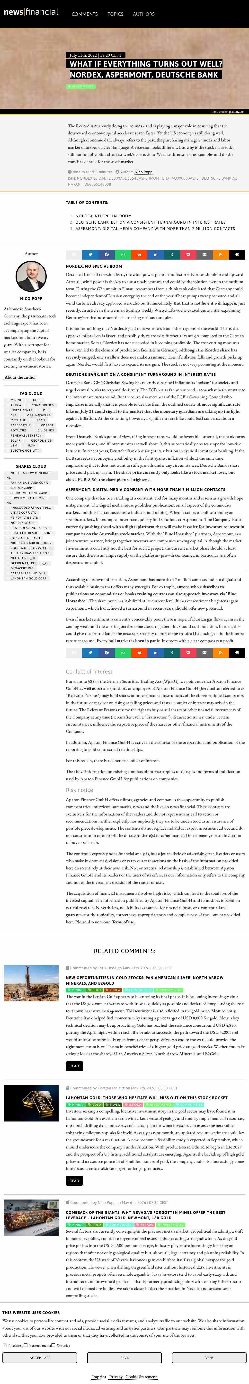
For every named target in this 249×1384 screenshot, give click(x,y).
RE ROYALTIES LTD (22, 517)
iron (30, 445)
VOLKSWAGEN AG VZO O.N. (29, 548)
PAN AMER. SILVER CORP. (27, 482)
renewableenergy (24, 435)
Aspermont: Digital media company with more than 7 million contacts (155, 228)
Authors (144, 14)
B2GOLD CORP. (20, 488)
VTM (12, 445)
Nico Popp (143, 172)
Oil (43, 410)
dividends (43, 430)
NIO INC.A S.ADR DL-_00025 (29, 543)
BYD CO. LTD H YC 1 (23, 538)
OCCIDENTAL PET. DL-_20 (27, 563)
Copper (45, 425)
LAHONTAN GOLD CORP (27, 578)
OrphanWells (36, 415)
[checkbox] (4, 1345)
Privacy (116, 1376)
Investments (19, 410)
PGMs (39, 420)
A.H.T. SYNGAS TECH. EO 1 (28, 553)
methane (16, 420)
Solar (13, 440)
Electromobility (23, 450)
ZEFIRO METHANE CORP (27, 493)
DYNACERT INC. (20, 568)
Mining (14, 400)
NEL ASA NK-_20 (21, 558)
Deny (209, 1357)
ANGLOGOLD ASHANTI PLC (29, 507)
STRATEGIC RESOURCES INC (30, 533)
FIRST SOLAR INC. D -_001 (28, 528)
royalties (17, 430)
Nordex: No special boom (104, 216)
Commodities (41, 405)
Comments (85, 14)
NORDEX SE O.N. (21, 523)
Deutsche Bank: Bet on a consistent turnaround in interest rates (151, 222)
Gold (35, 400)
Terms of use (123, 922)
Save (125, 1357)
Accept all (40, 1357)
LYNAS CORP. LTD (21, 512)
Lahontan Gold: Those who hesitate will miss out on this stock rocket (147, 1097)
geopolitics (39, 440)
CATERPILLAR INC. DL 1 (26, 573)
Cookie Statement (141, 1376)
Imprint (99, 1376)
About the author (20, 377)
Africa (14, 405)
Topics (115, 14)
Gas (12, 415)
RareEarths (18, 425)
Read (74, 1066)
